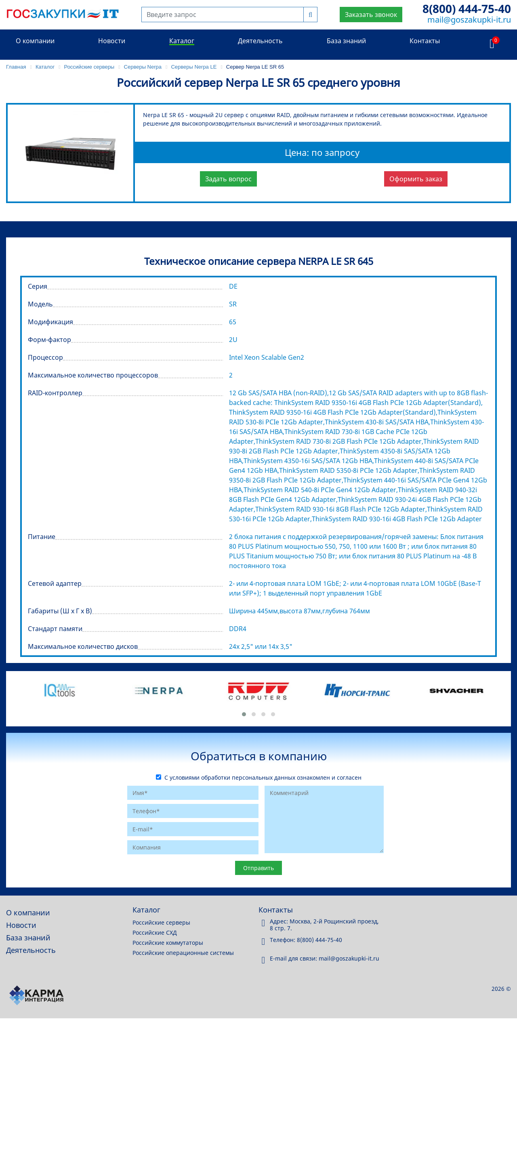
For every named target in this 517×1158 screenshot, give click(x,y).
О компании (35, 40)
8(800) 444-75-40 (466, 8)
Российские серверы (161, 922)
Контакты (425, 40)
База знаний (346, 40)
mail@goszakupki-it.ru (469, 19)
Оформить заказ (415, 178)
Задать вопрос (228, 178)
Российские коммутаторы (167, 942)
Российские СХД (154, 932)
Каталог (181, 40)
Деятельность (260, 40)
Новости (111, 40)
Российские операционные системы (183, 953)
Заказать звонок (371, 14)
